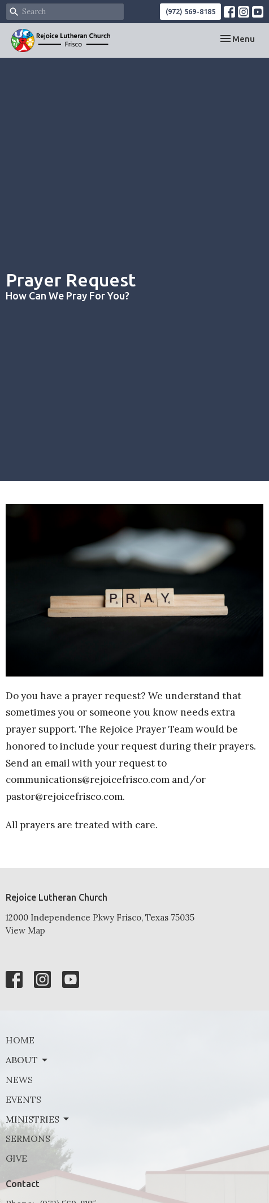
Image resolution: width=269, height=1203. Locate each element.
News (19, 1079)
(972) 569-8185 (190, 11)
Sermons (28, 1138)
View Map (25, 930)
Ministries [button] (38, 1119)
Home (20, 1040)
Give (16, 1158)
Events (23, 1099)
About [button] (27, 1059)
